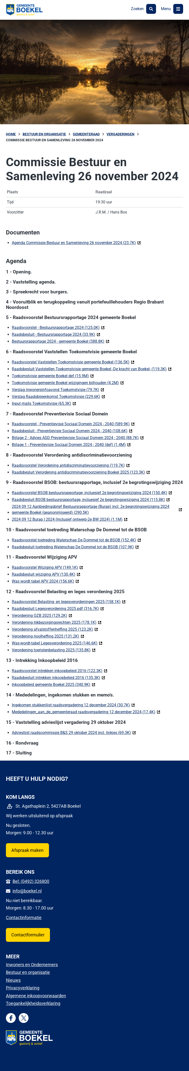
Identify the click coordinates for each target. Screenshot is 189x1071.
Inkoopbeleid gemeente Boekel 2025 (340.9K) (53, 684)
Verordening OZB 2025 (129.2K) (42, 615)
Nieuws (13, 980)
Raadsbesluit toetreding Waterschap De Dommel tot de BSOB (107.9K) (75, 546)
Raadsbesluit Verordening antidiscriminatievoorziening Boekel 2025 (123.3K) (81, 472)
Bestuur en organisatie (28, 972)
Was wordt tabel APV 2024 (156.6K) (45, 581)
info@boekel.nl (27, 890)
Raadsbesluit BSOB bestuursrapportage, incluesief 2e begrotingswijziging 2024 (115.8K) (91, 499)
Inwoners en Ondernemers (32, 964)
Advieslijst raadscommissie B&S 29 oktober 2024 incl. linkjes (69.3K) (74, 732)
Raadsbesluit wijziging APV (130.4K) (46, 574)
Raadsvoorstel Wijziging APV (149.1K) (47, 567)
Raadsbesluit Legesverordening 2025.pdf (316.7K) (58, 608)
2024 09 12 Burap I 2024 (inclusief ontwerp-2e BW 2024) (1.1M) (69, 519)
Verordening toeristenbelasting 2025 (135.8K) (53, 649)
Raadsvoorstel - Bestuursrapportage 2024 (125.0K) (58, 327)
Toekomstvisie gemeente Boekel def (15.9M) (53, 375)
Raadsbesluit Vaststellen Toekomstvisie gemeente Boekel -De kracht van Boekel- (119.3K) (92, 368)
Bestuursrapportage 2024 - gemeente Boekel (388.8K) (60, 341)
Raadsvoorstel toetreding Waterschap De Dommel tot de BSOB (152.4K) (76, 539)
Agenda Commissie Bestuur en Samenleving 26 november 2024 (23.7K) (76, 242)
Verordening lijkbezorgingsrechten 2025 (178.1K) (56, 622)
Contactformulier (28, 934)
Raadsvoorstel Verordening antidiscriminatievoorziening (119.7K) (71, 465)
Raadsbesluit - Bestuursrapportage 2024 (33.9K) (56, 334)
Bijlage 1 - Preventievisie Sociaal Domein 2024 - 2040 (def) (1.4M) (71, 444)
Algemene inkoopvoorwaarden (36, 995)
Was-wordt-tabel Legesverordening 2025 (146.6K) (57, 642)
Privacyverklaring (22, 987)
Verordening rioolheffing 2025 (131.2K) (48, 636)
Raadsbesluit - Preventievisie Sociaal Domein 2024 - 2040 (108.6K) (72, 430)
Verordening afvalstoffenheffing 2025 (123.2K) (55, 629)
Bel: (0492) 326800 (31, 881)
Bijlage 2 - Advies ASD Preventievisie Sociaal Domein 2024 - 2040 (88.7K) (78, 437)
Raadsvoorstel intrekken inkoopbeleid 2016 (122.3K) (59, 670)
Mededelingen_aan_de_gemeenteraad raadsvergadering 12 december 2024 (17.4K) (86, 711)
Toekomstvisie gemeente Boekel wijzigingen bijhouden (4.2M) (68, 382)
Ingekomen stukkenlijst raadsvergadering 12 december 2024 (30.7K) (73, 704)
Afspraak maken (27, 850)
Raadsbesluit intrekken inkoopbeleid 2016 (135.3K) (58, 677)
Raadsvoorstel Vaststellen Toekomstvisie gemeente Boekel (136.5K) (73, 361)
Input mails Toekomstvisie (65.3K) (44, 403)
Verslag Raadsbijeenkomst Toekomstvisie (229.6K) (58, 396)
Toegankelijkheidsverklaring (33, 1003)
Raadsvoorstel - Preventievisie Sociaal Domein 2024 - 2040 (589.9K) (73, 423)
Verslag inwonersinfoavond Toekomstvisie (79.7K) (58, 389)
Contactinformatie (24, 917)
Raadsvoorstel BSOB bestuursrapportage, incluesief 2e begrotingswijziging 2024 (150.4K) (92, 492)
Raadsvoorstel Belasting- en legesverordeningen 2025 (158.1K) (69, 601)
